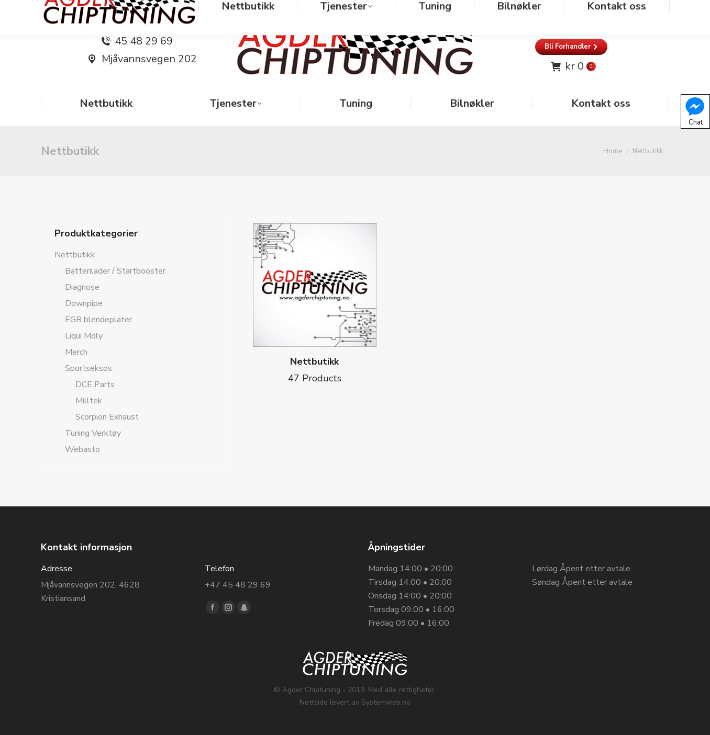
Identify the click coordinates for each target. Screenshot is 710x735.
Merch (76, 352)
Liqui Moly (84, 336)
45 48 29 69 (144, 41)
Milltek (88, 400)
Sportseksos (88, 368)
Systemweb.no (386, 702)
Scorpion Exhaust (107, 417)
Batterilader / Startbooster (115, 271)
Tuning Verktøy (93, 433)
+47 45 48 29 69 (238, 585)
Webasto (82, 449)
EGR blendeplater (98, 319)
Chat (694, 111)
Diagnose (82, 287)
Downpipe (84, 303)
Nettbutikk (74, 255)
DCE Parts (95, 384)
